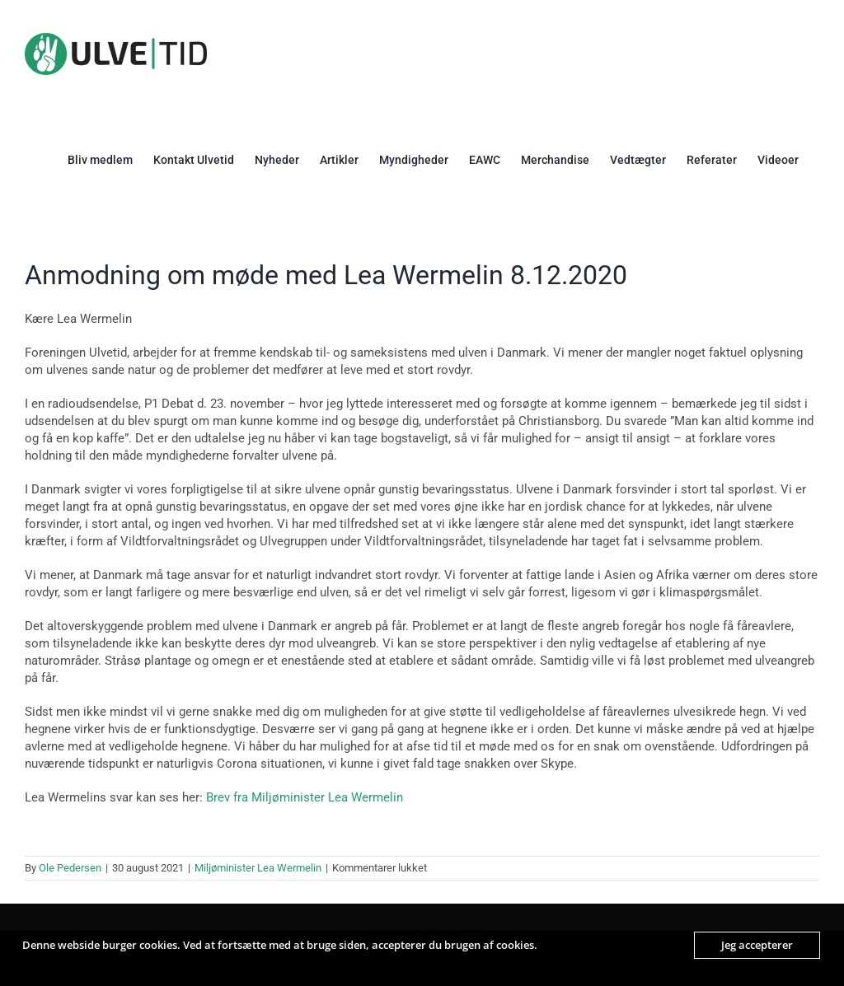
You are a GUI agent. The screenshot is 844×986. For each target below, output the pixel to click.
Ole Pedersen (70, 868)
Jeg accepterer (757, 944)
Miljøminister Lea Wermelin (258, 868)
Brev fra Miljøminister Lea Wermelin (304, 797)
